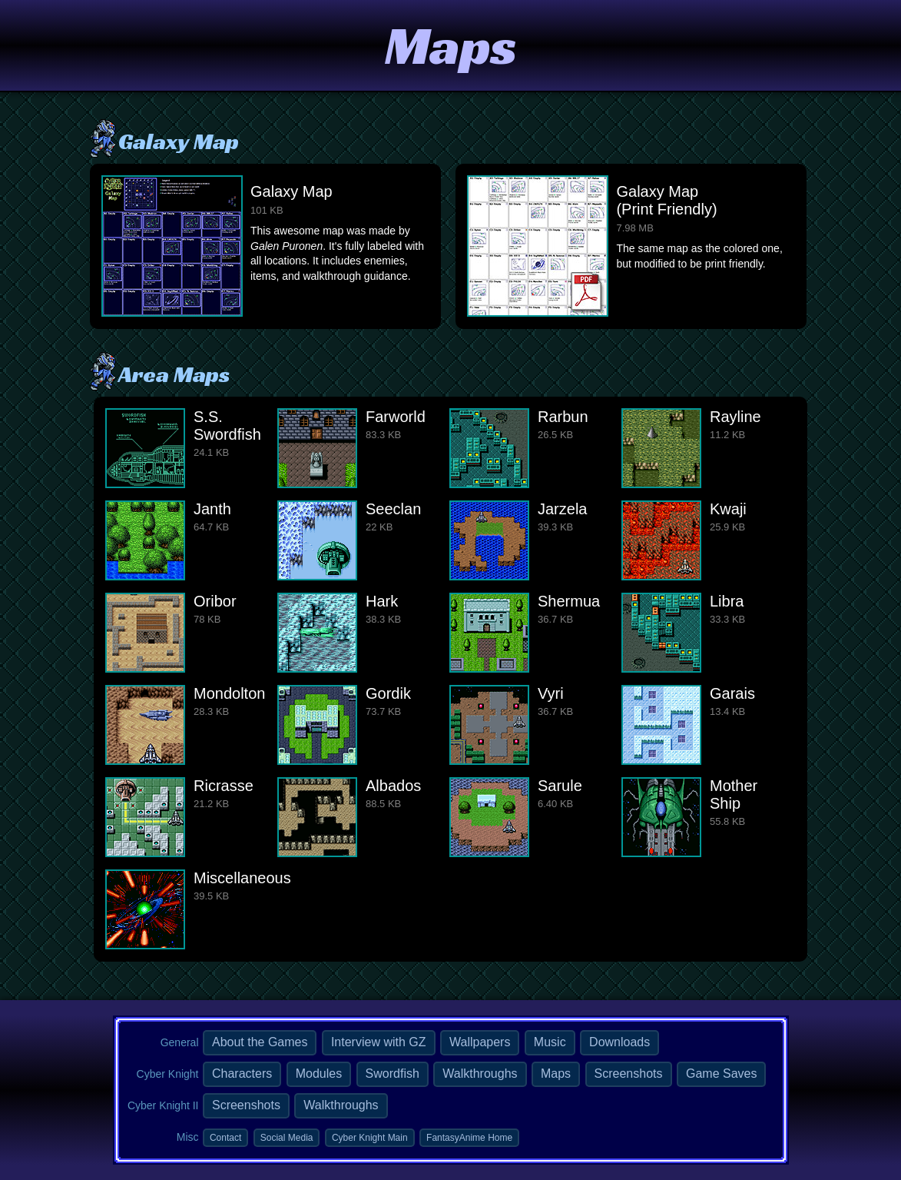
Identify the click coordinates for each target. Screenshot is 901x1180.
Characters (242, 1073)
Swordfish (392, 1073)
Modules (319, 1073)
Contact (225, 1137)
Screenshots (629, 1073)
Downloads (619, 1042)
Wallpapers (479, 1042)
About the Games (260, 1042)
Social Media (286, 1137)
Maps (556, 1073)
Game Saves (721, 1073)
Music (550, 1042)
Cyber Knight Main (370, 1137)
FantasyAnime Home (469, 1137)
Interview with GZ (378, 1042)
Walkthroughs (479, 1073)
